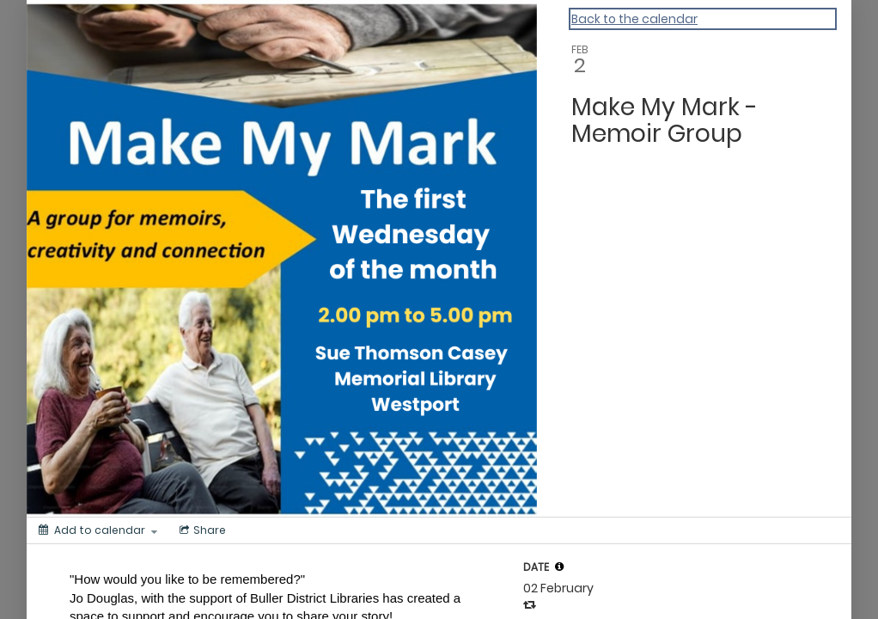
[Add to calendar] (98, 530)
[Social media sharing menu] (201, 530)
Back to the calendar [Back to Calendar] (634, 19)
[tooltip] (559, 566)
